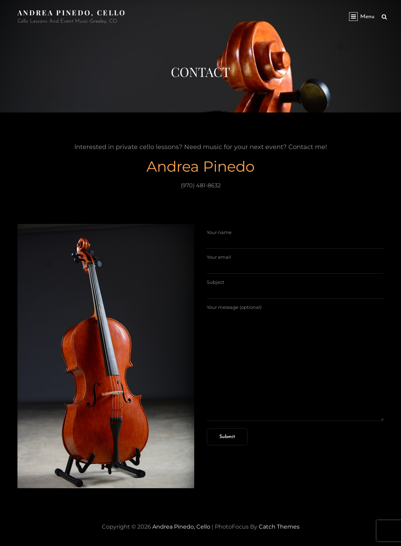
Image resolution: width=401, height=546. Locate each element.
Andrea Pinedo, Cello (71, 12)
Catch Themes (279, 526)
